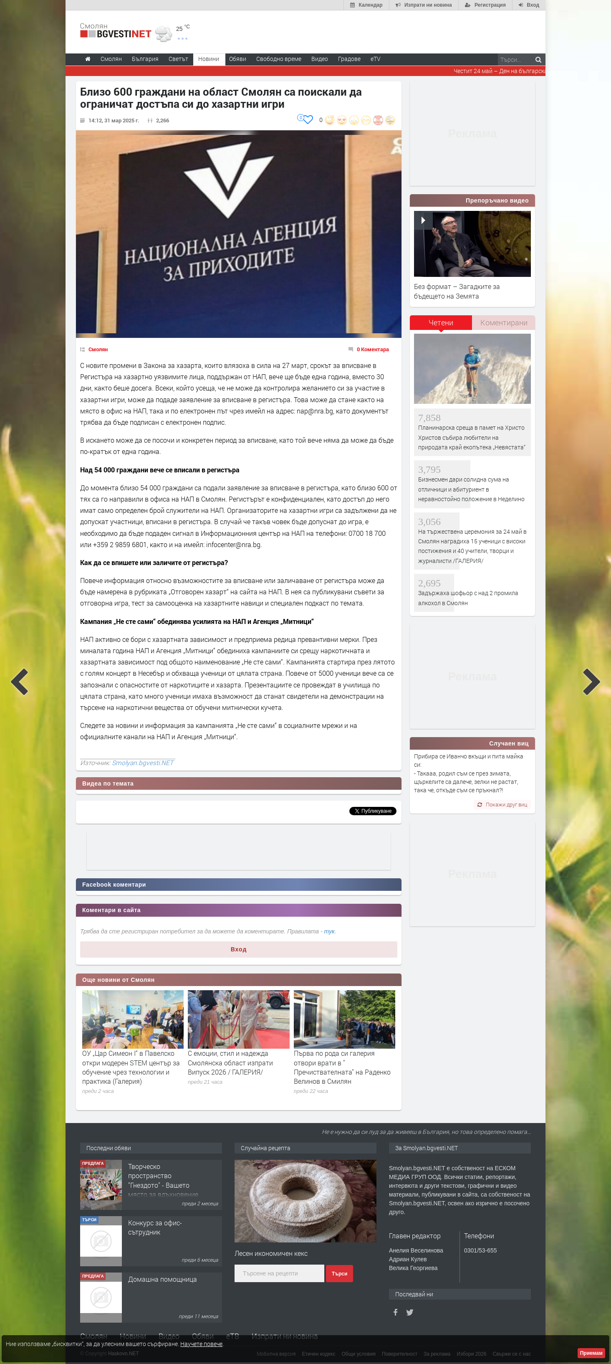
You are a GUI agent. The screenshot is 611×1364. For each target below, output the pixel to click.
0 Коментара (373, 349)
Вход (239, 949)
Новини (208, 59)
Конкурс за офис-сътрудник (155, 1227)
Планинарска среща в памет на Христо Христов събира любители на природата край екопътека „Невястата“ (471, 437)
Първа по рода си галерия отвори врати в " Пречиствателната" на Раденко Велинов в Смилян (342, 1067)
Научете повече (201, 1344)
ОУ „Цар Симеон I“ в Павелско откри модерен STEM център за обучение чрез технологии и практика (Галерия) (131, 1067)
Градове (349, 59)
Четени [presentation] (441, 322)
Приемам (591, 1353)
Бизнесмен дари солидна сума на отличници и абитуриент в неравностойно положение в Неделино (471, 489)
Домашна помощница (162, 1279)
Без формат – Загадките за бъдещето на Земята (457, 291)
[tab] (441, 325)
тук (329, 931)
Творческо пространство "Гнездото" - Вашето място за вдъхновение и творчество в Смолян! (163, 1189)
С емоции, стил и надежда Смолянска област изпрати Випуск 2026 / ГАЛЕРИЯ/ (230, 1062)
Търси (339, 1274)
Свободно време (278, 59)
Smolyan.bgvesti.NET (142, 762)
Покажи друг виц (502, 804)
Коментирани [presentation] (504, 322)
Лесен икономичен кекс (271, 1253)
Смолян (98, 349)
